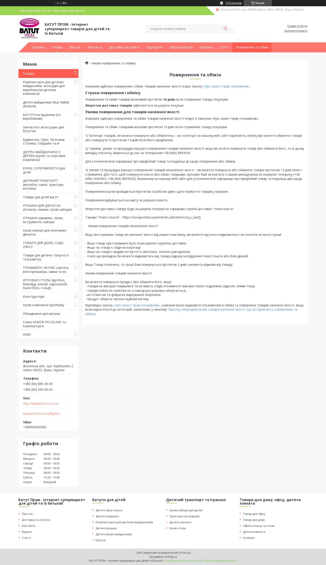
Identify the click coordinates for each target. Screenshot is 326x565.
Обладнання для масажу (41, 313)
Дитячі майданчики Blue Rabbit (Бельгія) (46, 104)
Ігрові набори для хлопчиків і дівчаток (45, 232)
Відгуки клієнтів (181, 47)
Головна (38, 47)
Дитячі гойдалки (107, 516)
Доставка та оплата (124, 47)
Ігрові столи (177, 528)
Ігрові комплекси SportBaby (43, 305)
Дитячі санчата (180, 522)
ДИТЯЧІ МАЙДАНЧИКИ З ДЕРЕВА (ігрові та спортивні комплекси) (44, 156)
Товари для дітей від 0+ (41, 197)
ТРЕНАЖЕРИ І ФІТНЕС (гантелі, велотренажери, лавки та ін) (46, 270)
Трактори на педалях (184, 516)
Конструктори (33, 296)
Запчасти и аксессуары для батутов (43, 129)
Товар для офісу (254, 514)
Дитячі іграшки (106, 528)
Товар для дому (254, 520)
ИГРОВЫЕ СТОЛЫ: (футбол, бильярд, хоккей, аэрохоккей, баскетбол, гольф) (45, 284)
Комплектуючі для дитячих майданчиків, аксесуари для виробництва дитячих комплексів (44, 88)
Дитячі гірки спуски (109, 510)
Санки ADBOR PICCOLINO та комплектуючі (44, 324)
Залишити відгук (296, 30)
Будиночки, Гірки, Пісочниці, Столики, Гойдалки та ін (44, 141)
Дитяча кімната (254, 532)
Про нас (75, 47)
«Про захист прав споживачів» (226, 86)
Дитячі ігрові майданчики (114, 534)
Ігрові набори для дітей (185, 510)
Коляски (248, 538)
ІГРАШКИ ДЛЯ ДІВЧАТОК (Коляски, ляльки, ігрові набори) (47, 207)
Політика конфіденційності (219, 561)
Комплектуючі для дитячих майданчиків (124, 522)
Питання (206, 47)
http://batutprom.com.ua (40, 404)
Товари (56, 47)
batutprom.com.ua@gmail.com (42, 414)
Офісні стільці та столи (258, 526)
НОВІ (27, 334)
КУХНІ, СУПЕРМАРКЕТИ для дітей (44, 170)
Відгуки (27, 532)
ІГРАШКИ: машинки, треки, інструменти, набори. (43, 220)
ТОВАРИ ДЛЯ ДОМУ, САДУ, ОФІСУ (43, 245)
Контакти (95, 47)
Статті (224, 47)
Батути (101, 540)
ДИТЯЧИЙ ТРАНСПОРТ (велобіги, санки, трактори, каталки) (43, 184)
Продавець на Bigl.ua (163, 557)
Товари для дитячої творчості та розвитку (46, 257)
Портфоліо (154, 47)
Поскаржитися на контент (182, 561)
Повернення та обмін (252, 47)
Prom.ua (185, 553)
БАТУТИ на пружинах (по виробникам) (42, 117)
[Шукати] (225, 29)
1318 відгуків (233, 3)
